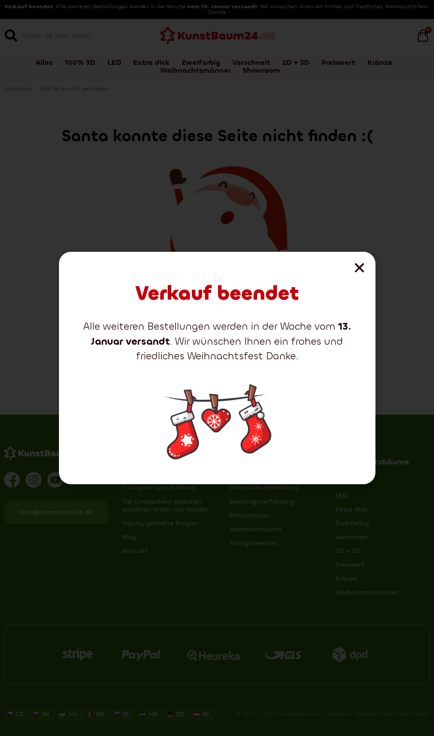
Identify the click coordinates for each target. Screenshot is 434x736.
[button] (359, 268)
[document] (217, 368)
